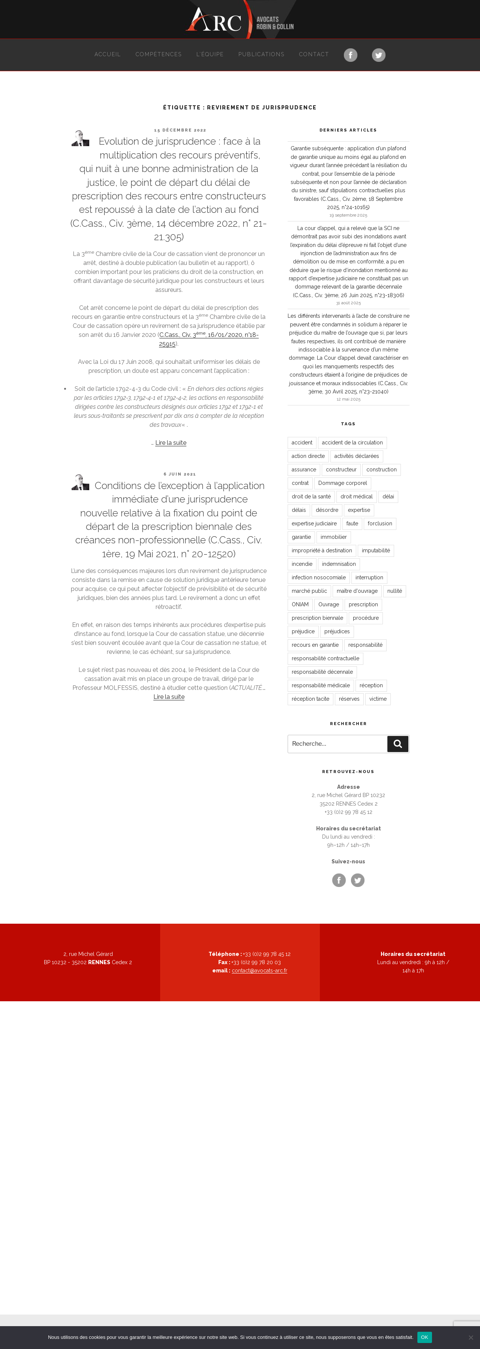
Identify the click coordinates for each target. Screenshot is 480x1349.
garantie (301, 537)
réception (371, 685)
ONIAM (300, 604)
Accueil (107, 54)
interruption (369, 577)
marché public (309, 591)
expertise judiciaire (314, 523)
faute (352, 523)
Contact (314, 54)
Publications (261, 54)
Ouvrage (328, 604)
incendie (302, 564)
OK (424, 1337)
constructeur (341, 470)
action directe (308, 456)
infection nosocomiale (319, 577)
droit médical (356, 497)
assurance (304, 470)
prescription (363, 604)
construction (381, 470)
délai (388, 497)
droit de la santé (311, 497)
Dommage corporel (342, 483)
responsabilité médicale (321, 685)
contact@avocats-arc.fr (259, 971)
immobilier (334, 537)
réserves (349, 699)
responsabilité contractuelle (325, 658)
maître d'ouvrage (357, 591)
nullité (394, 591)
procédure (366, 618)
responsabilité (365, 645)
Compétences (159, 54)
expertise (359, 510)
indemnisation (339, 564)
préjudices (337, 631)
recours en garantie (315, 645)
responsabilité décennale (322, 672)
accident (302, 443)
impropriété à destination (322, 550)
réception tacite (310, 699)
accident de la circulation (352, 443)
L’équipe (210, 54)
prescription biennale (317, 618)
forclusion (380, 523)
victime (378, 699)
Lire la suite (170, 442)
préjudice (303, 631)
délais (299, 510)
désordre (327, 510)
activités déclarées (356, 456)
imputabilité (376, 550)
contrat (300, 483)
